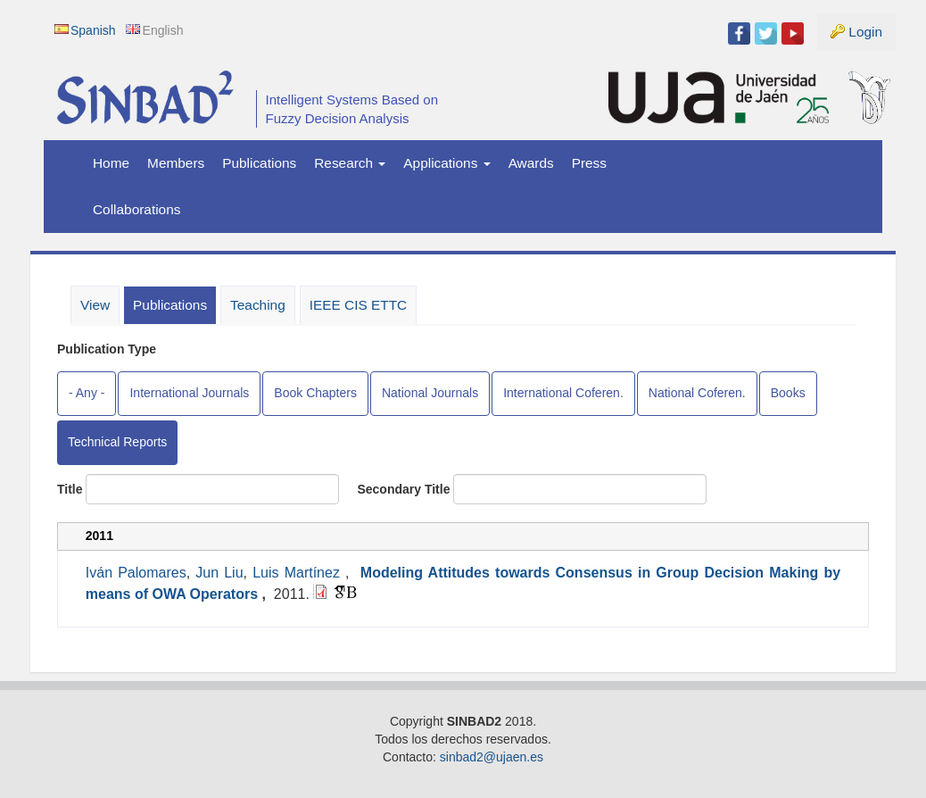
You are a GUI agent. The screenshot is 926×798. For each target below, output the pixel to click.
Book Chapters (315, 393)
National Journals (430, 393)
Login (865, 31)
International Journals (189, 393)
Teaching (257, 304)
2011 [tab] (99, 535)
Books (788, 393)
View (95, 304)
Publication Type (106, 349)
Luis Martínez (296, 572)
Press (589, 162)
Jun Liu (219, 572)
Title (70, 489)
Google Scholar (340, 592)
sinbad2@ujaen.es (491, 757)
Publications (259, 162)
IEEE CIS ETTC (358, 304)
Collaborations (136, 209)
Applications (446, 162)
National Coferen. (697, 393)
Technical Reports (117, 442)
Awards (531, 162)
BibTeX (352, 592)
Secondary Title (403, 489)
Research (349, 162)
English (163, 30)
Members (175, 162)
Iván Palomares (136, 572)
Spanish (93, 30)
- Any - (86, 393)
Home (111, 162)
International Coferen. (563, 393)
